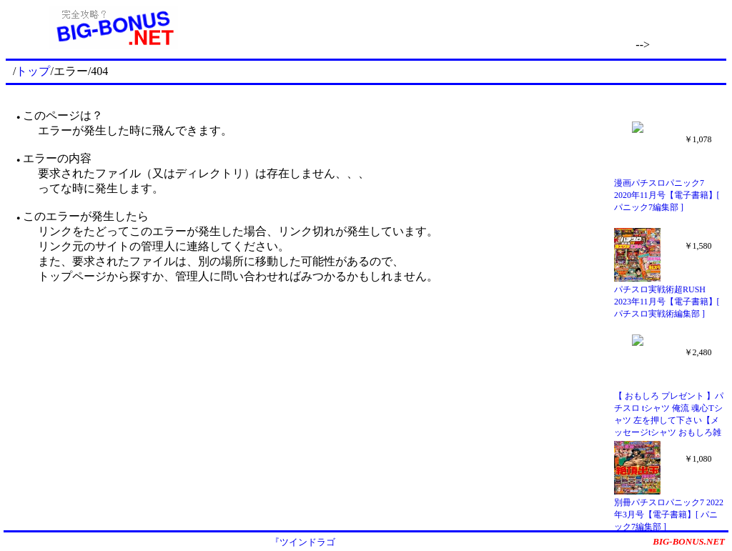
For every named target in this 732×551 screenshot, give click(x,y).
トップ (33, 71)
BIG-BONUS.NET (689, 541)
